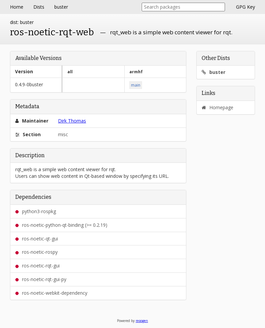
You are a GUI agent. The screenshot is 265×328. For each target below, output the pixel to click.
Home (16, 7)
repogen (142, 320)
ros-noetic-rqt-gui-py (40, 279)
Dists (38, 7)
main (135, 85)
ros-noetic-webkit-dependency (51, 293)
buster (61, 7)
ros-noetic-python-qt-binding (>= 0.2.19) (61, 225)
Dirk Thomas (72, 121)
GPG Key (245, 7)
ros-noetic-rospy (36, 252)
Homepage (217, 107)
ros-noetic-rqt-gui (37, 265)
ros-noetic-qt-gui (36, 238)
